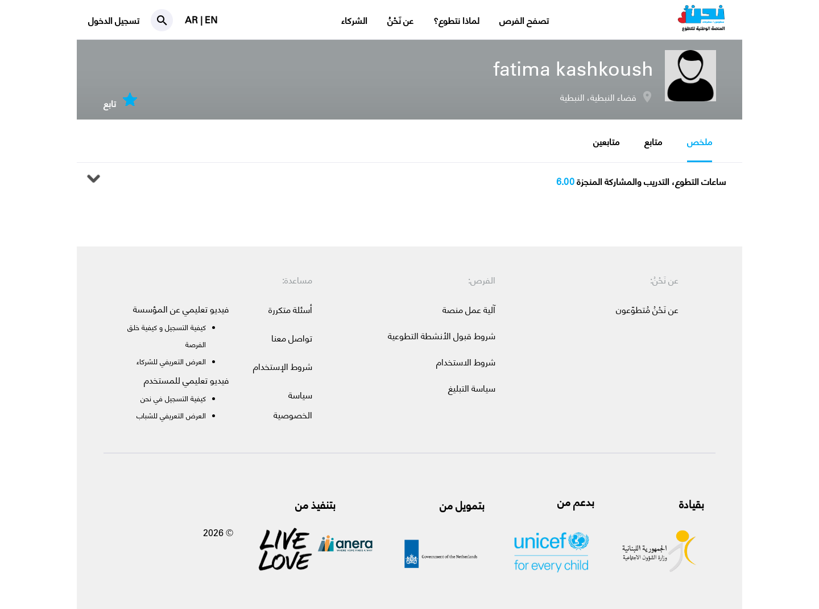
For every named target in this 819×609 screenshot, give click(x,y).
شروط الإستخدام (282, 366)
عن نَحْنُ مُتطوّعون (647, 309)
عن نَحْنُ (400, 20)
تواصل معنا (291, 338)
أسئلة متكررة (290, 309)
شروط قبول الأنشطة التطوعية (441, 335)
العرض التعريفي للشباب (171, 415)
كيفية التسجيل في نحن (173, 398)
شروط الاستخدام (465, 362)
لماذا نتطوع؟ (456, 20)
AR (192, 20)
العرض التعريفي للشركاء (171, 361)
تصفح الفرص (524, 20)
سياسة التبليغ (471, 388)
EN (211, 20)
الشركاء (354, 20)
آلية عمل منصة (468, 309)
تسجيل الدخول (113, 20)
